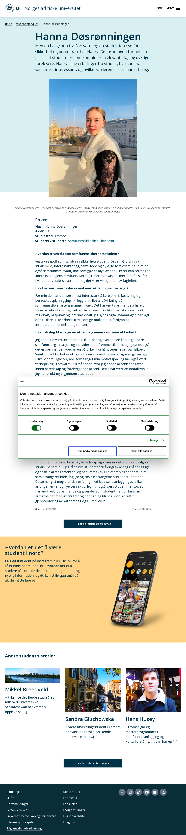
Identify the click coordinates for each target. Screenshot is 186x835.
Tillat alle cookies (141, 450)
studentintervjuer (27, 24)
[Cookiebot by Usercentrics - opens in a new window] (151, 381)
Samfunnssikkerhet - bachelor (91, 241)
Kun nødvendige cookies (93, 450)
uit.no (8, 24)
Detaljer (155, 440)
